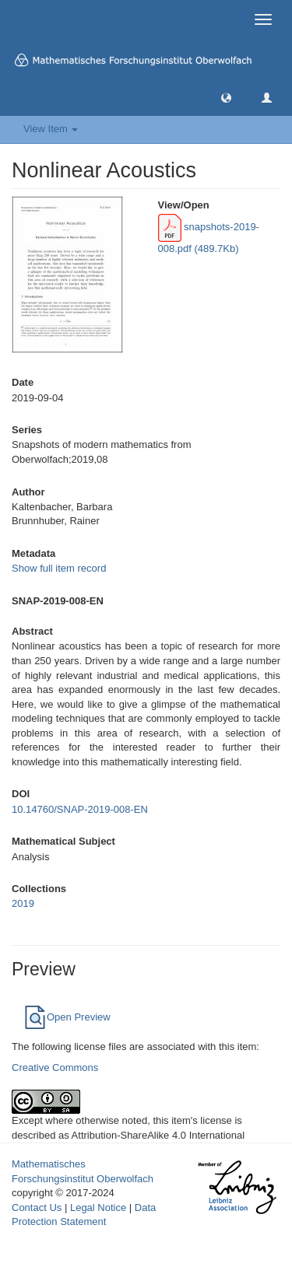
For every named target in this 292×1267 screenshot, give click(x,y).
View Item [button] (50, 129)
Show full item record (59, 568)
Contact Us (37, 1207)
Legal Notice (98, 1207)
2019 (23, 903)
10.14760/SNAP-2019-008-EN (80, 809)
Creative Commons (55, 1067)
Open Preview (67, 1017)
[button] (226, 97)
